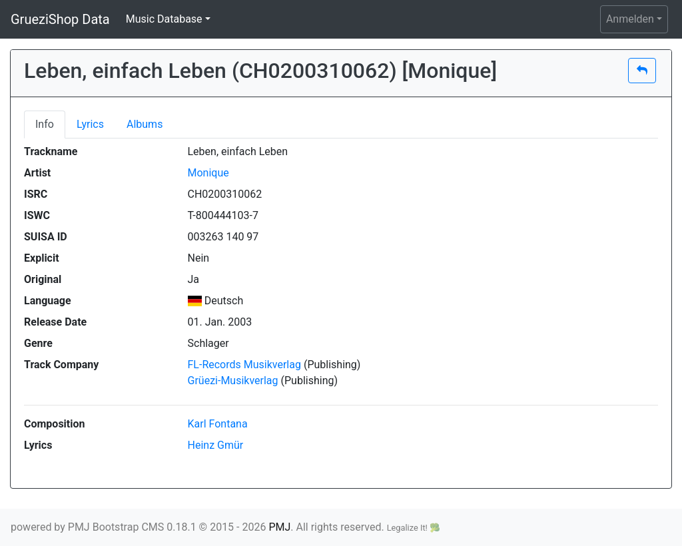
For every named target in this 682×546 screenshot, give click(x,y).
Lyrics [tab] (90, 124)
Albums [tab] (145, 124)
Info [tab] (44, 124)
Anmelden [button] (630, 19)
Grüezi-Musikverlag (233, 380)
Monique (208, 172)
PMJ (279, 527)
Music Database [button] (164, 19)
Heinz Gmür (216, 445)
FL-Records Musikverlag (244, 364)
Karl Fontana (218, 423)
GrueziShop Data (60, 19)
